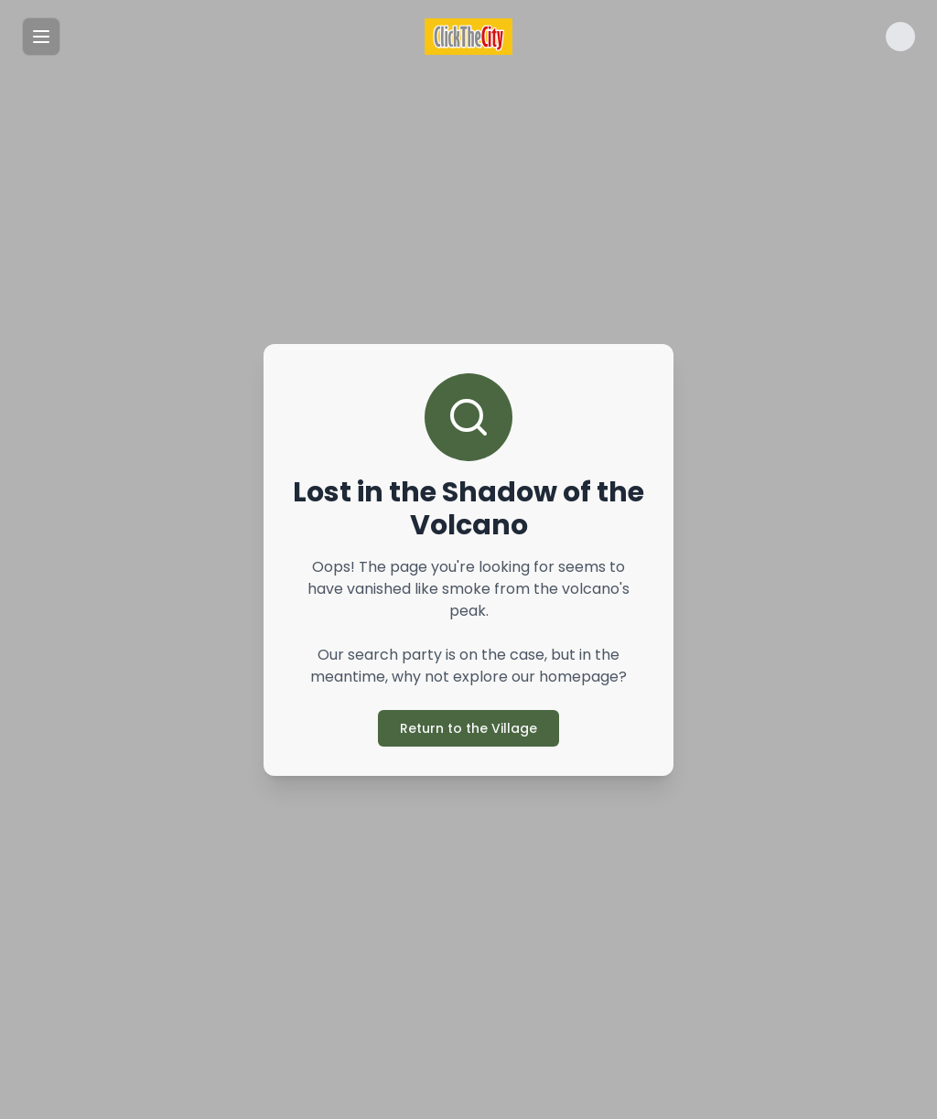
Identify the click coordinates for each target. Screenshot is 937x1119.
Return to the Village (468, 728)
